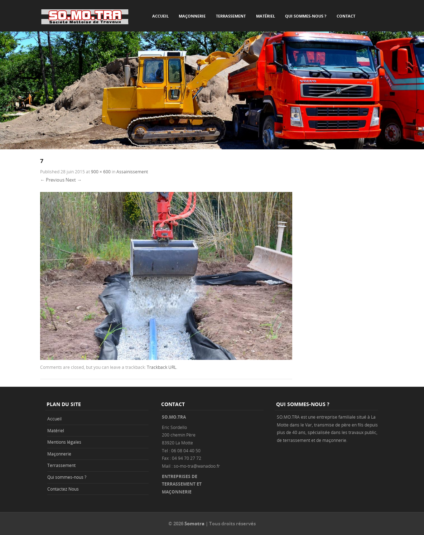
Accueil (160, 16)
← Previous (52, 180)
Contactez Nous (63, 489)
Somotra (194, 523)
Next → (74, 180)
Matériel (265, 16)
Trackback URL (161, 367)
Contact (346, 16)
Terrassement (231, 16)
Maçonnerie (192, 16)
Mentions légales (64, 442)
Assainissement (132, 171)
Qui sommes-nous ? (305, 16)
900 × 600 (101, 171)
